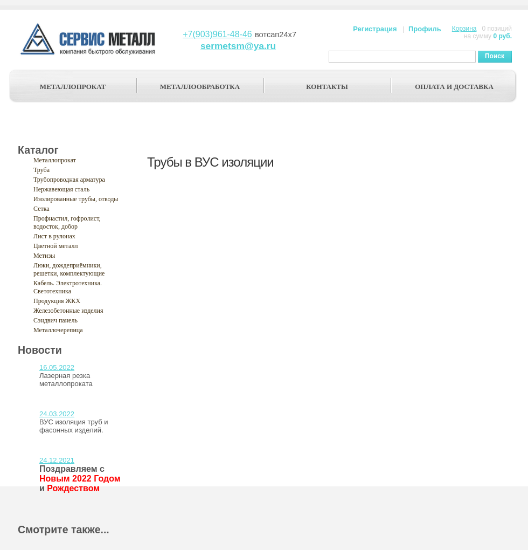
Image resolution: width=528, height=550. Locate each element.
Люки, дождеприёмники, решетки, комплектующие (69, 269)
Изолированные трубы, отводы (75, 199)
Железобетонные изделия (68, 310)
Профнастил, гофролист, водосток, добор (67, 222)
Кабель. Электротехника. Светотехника (67, 287)
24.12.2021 (56, 460)
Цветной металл (55, 246)
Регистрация (375, 29)
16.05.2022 (56, 367)
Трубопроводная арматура (69, 179)
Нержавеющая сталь (61, 189)
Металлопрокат (54, 160)
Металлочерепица (58, 330)
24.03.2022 (56, 414)
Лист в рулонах (54, 236)
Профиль (424, 29)
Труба (41, 170)
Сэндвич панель (55, 320)
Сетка (41, 208)
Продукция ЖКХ (56, 301)
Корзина (464, 28)
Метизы (44, 255)
